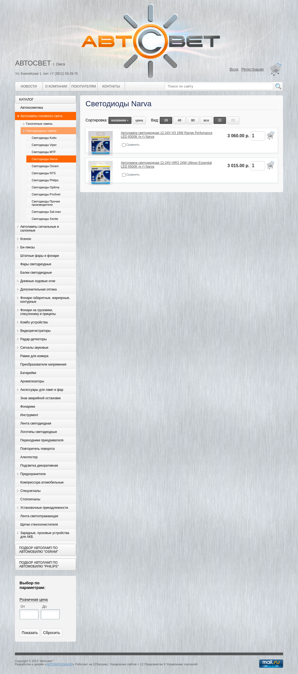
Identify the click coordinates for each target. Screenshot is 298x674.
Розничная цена (34, 599)
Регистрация (252, 69)
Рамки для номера (34, 356)
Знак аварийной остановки (40, 398)
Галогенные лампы (39, 123)
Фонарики (27, 406)
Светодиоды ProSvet (46, 194)
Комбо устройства (34, 322)
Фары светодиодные (35, 264)
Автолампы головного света (41, 116)
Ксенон (25, 239)
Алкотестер (29, 457)
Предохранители (33, 474)
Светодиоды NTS (44, 173)
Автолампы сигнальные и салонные (39, 228)
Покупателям (83, 86)
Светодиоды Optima (45, 187)
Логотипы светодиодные (38, 432)
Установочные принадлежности (44, 508)
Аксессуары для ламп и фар (41, 390)
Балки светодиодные (36, 272)
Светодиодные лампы (41, 130)
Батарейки (28, 373)
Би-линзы (27, 247)
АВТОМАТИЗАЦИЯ (59, 664)
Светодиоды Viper (44, 144)
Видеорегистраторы (35, 331)
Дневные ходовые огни (37, 281)
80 (193, 120)
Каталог (26, 99)
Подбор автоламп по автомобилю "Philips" (39, 564)
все (206, 120)
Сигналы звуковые (34, 348)
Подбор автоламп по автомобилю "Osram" (38, 550)
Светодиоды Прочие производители (46, 203)
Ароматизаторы (32, 381)
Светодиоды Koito (44, 137)
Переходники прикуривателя (42, 440)
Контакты (111, 86)
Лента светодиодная (35, 423)
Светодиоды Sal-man (46, 211)
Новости (29, 86)
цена (139, 120)
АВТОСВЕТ (33, 63)
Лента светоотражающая (39, 516)
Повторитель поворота (37, 449)
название (120, 120)
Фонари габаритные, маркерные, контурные (45, 300)
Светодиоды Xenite (45, 218)
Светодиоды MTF (44, 152)
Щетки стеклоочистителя (39, 524)
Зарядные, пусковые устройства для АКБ (44, 535)
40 (179, 120)
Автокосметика (31, 108)
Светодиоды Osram (45, 166)
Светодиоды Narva (45, 159)
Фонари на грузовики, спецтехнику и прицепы (38, 312)
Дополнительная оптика (38, 289)
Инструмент (29, 415)
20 (166, 120)
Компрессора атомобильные (42, 482)
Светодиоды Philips (45, 180)
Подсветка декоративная (39, 465)
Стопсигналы (30, 499)
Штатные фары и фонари (39, 256)
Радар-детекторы (33, 339)
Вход (234, 69)
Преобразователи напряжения (43, 364)
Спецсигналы (30, 491)
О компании (56, 86)
